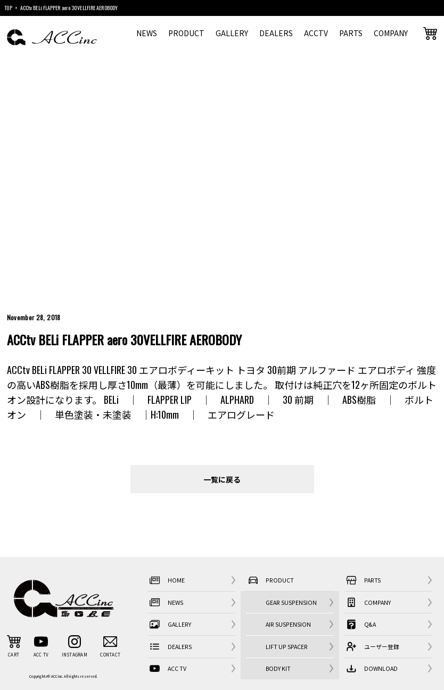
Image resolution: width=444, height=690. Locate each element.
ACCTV (316, 33)
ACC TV (166, 668)
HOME (165, 580)
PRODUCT (186, 33)
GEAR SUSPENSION (291, 602)
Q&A (360, 624)
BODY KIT (278, 668)
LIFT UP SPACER (287, 647)
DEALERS (276, 33)
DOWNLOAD (371, 668)
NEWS (146, 33)
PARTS (351, 33)
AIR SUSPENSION (288, 624)
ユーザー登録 (371, 646)
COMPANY (391, 33)
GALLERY (232, 33)
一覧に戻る (222, 479)
